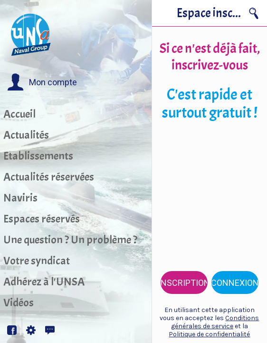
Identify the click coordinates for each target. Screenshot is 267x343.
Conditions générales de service (215, 322)
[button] (42, 82)
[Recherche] (253, 13)
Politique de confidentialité (209, 334)
